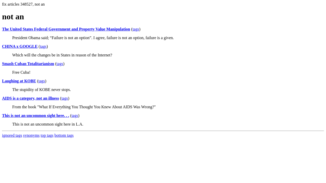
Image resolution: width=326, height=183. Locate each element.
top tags (47, 135)
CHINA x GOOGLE (20, 46)
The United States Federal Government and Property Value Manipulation (66, 29)
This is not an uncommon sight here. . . (35, 115)
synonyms (31, 135)
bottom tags (64, 135)
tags (135, 29)
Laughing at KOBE (19, 81)
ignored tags (12, 135)
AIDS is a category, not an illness (30, 98)
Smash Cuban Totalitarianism (28, 64)
